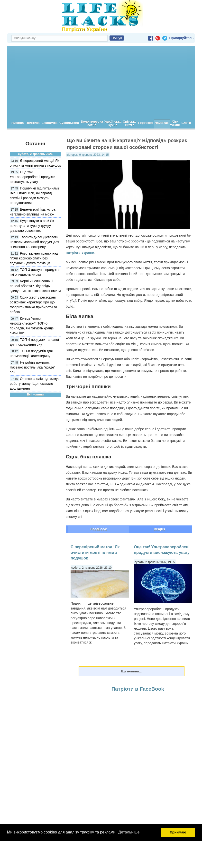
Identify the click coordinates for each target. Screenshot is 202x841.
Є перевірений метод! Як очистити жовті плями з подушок (95, 552)
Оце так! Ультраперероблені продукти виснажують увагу (32, 177)
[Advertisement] (101, 82)
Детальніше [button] (128, 832)
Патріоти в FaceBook (137, 689)
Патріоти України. (80, 253)
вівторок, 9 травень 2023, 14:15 (87, 154)
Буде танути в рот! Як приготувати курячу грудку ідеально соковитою (32, 225)
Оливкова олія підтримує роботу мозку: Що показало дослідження (34, 383)
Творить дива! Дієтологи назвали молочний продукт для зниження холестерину (34, 242)
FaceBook (99, 529)
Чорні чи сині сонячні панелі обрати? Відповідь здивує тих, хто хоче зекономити (35, 286)
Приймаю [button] (178, 832)
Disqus (159, 529)
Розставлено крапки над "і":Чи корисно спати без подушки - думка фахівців (34, 258)
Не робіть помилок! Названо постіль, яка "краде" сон (32, 367)
